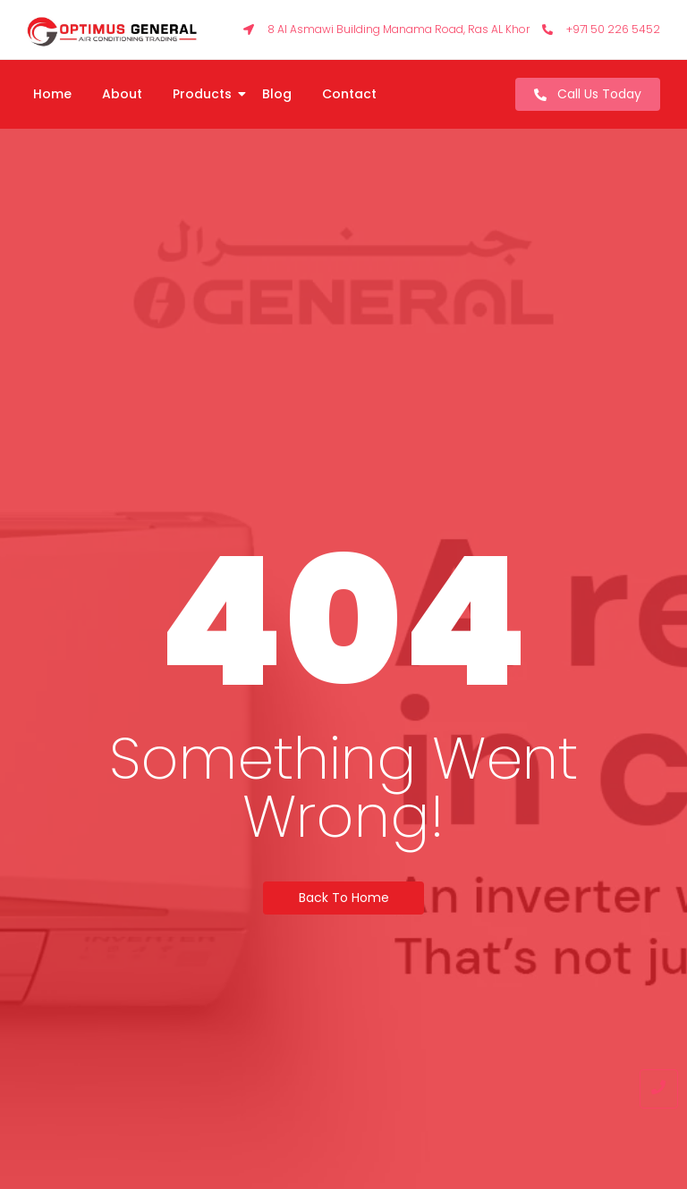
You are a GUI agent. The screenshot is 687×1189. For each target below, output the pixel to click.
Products (205, 94)
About (122, 94)
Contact (349, 94)
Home (52, 94)
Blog (277, 94)
